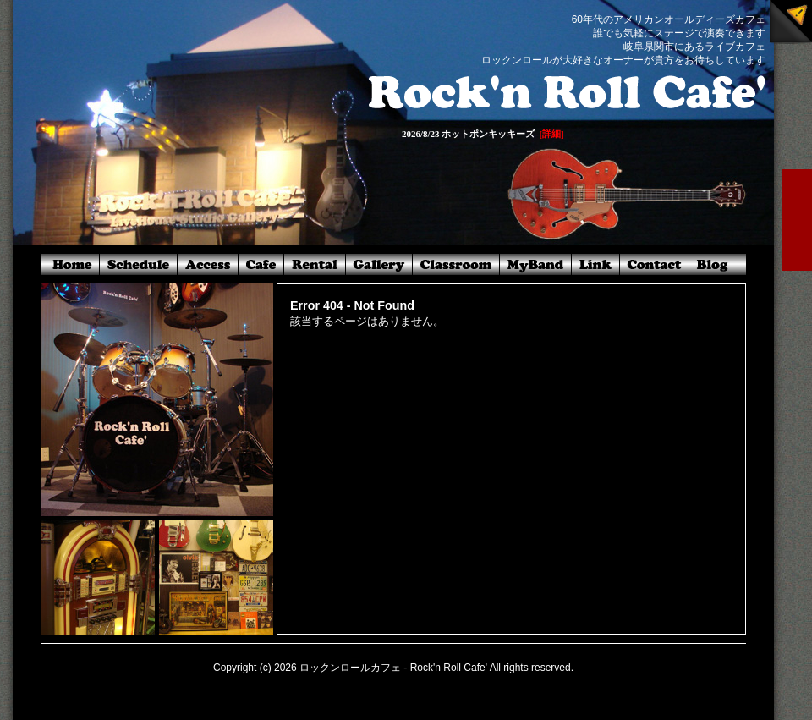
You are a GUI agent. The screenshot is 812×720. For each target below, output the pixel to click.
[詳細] (551, 134)
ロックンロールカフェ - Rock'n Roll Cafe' (393, 667)
